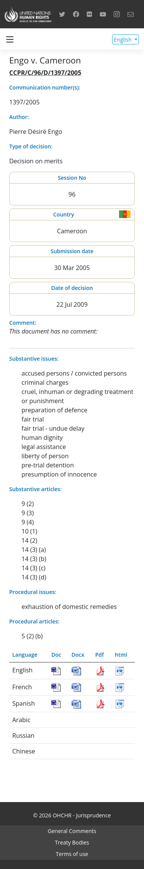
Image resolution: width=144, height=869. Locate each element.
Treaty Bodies (72, 842)
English (123, 39)
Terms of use (72, 854)
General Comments (72, 831)
